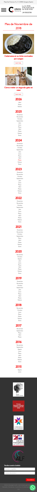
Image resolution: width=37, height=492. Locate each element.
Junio (19, 125)
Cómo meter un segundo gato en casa (18, 88)
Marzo (19, 104)
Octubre (19, 119)
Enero (19, 135)
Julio (20, 123)
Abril (19, 102)
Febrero (20, 106)
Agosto (20, 259)
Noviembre (20, 117)
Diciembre (20, 115)
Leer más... (18, 63)
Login (18, 489)
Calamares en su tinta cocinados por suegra (18, 57)
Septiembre (20, 121)
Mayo (19, 127)
